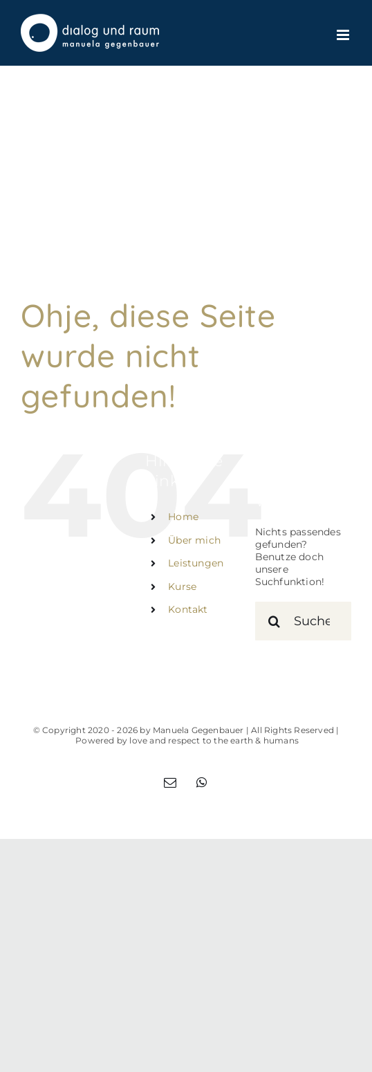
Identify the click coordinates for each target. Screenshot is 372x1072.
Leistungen (195, 563)
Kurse (182, 586)
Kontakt (187, 609)
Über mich (194, 540)
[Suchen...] (303, 621)
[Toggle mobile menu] (344, 35)
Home (183, 516)
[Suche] (274, 621)
